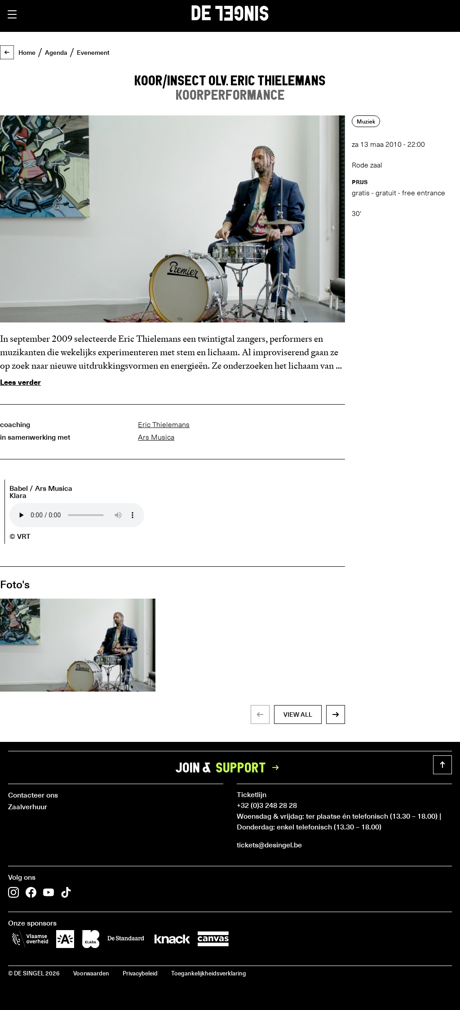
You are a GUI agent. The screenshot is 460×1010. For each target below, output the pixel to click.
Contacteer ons (33, 794)
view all (297, 714)
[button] (12, 14)
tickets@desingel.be (269, 844)
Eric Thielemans (164, 424)
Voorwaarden (91, 973)
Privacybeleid (140, 973)
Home (26, 52)
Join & (230, 767)
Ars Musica (156, 437)
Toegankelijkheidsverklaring (208, 973)
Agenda (56, 52)
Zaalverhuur (27, 806)
